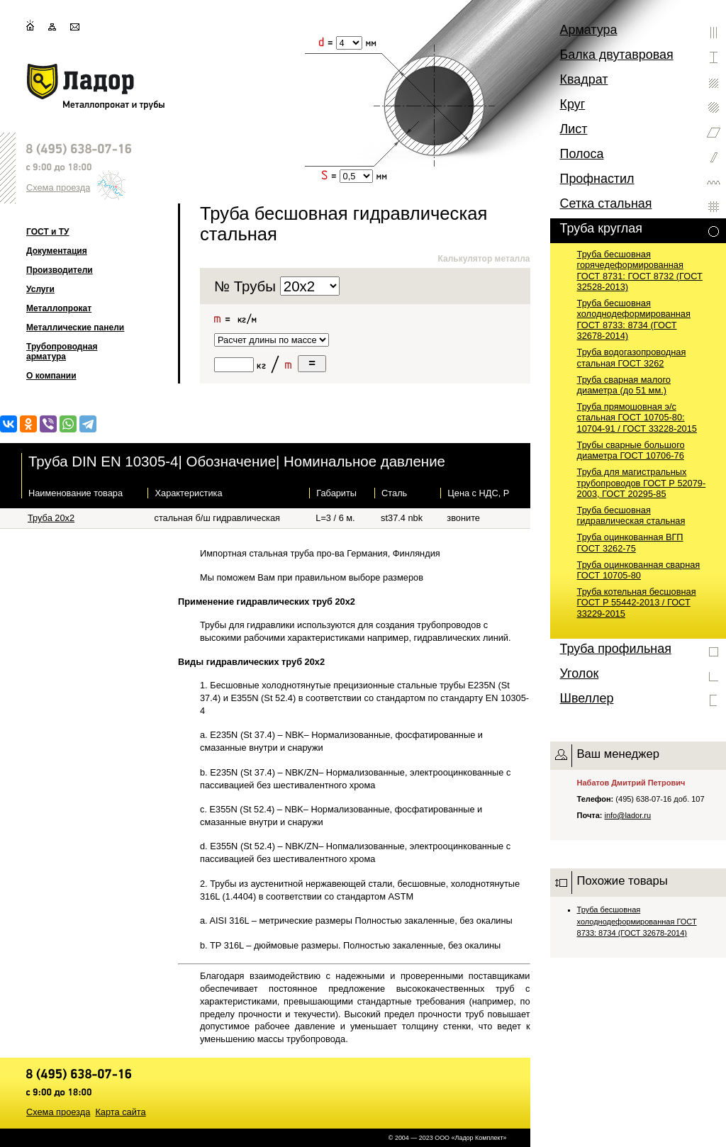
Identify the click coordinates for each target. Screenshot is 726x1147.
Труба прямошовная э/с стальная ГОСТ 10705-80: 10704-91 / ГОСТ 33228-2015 (637, 417)
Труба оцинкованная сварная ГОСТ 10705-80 (638, 570)
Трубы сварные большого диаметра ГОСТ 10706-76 (631, 450)
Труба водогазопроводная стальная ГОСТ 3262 (631, 357)
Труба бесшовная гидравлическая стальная (631, 515)
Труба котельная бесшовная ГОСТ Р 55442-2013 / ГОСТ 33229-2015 (636, 602)
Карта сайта (120, 1112)
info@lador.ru (628, 815)
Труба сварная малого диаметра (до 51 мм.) (624, 385)
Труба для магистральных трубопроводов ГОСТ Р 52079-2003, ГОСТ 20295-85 (641, 482)
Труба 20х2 (51, 518)
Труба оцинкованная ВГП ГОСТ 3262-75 (630, 542)
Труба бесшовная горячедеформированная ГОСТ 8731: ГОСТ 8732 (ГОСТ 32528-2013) (640, 270)
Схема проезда (58, 187)
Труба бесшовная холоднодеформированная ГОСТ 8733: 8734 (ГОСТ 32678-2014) (634, 319)
